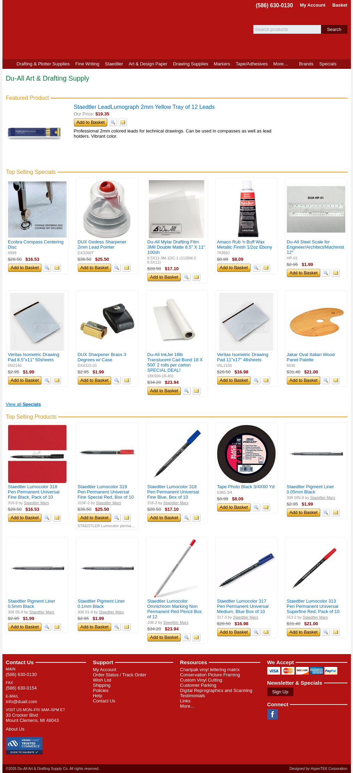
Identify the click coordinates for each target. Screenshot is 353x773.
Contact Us (20, 662)
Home (8, 64)
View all (23, 404)
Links (185, 700)
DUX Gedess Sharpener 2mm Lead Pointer (102, 244)
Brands (306, 63)
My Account (312, 5)
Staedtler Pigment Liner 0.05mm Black (310, 489)
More (280, 63)
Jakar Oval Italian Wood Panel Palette (311, 357)
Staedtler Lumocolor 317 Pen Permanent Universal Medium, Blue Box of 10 (243, 606)
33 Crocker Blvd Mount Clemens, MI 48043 (32, 717)
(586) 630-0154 (21, 688)
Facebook (272, 714)
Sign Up (280, 691)
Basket (339, 5)
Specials (327, 63)
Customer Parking (198, 685)
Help (97, 695)
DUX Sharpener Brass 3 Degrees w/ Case (102, 357)
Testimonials (192, 695)
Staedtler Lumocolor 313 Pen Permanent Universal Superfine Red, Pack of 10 (313, 606)
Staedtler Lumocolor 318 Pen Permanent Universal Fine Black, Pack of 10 (34, 492)
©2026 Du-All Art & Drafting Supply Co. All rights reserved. (53, 769)
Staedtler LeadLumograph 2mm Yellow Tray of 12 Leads (144, 107)
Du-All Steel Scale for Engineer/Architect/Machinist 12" (315, 247)
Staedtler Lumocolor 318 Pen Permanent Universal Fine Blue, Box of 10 (173, 492)
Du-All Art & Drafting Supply (83, 29)
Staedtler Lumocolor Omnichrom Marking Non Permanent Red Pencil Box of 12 (174, 608)
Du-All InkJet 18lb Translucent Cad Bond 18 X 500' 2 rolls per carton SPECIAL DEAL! (175, 362)
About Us (15, 729)
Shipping (102, 685)
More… (187, 706)
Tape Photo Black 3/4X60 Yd (246, 486)
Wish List (102, 680)
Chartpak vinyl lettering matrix (210, 669)
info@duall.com (21, 701)
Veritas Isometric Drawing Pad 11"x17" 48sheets (242, 357)
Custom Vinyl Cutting (201, 680)
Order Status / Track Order (119, 674)
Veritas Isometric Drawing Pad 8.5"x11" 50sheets (33, 357)
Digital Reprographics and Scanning (216, 690)
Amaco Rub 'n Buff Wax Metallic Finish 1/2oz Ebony (244, 244)
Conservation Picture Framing (210, 674)
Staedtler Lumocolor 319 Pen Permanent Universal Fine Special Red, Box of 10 (106, 492)
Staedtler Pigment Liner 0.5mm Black (31, 603)
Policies (101, 690)
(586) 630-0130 (274, 5)
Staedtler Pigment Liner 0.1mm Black (101, 603)
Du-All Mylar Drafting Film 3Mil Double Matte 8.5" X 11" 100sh (176, 247)
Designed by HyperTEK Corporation (318, 769)
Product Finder (345, 64)
